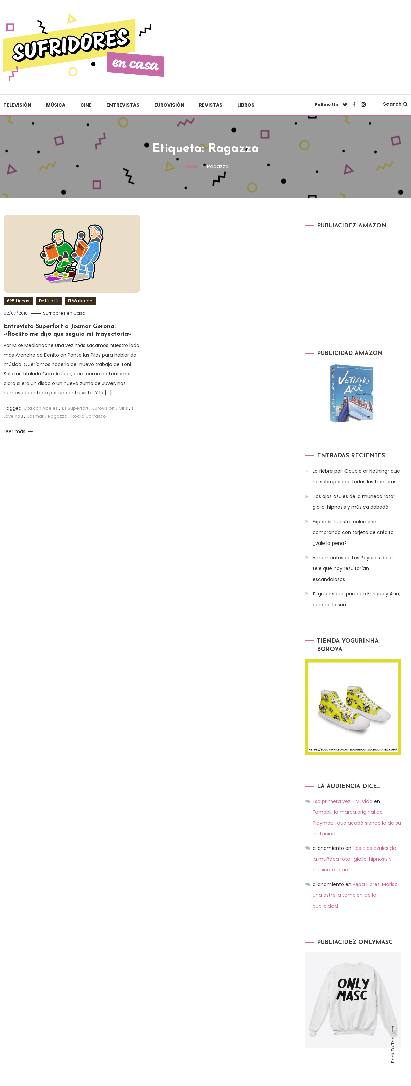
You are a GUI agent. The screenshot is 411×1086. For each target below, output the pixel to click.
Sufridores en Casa (64, 313)
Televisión (17, 105)
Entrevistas (122, 105)
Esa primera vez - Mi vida (342, 801)
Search (395, 104)
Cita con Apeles (40, 408)
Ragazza (57, 416)
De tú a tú (48, 300)
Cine (86, 105)
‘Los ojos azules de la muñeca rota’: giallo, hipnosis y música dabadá (354, 501)
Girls (123, 408)
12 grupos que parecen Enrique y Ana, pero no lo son (356, 599)
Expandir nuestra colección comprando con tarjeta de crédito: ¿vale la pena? (354, 532)
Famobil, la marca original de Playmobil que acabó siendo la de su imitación (356, 812)
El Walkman (80, 300)
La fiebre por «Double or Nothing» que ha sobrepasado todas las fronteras (356, 476)
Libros (245, 105)
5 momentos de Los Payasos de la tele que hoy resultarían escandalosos (353, 568)
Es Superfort (75, 408)
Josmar (35, 416)
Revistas (210, 105)
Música (55, 105)
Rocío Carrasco (88, 416)
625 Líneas (18, 300)
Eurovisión (169, 105)
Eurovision (103, 408)
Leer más (18, 431)
